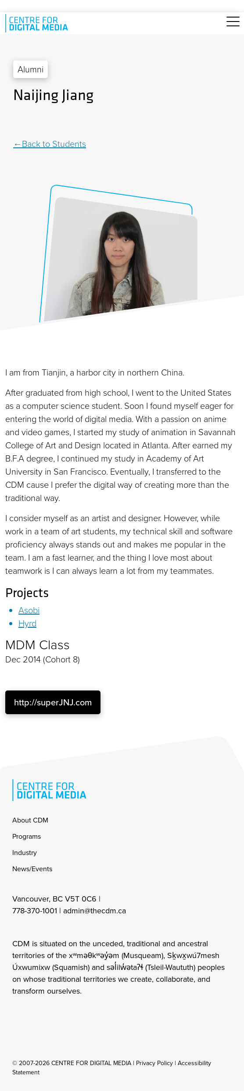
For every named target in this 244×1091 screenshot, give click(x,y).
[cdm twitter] (57, 1014)
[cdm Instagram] (18, 1014)
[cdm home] (38, 23)
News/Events (32, 869)
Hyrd (27, 623)
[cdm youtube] (76, 1014)
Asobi (28, 610)
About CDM (30, 820)
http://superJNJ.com (53, 702)
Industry (24, 853)
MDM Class (37, 645)
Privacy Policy (154, 1063)
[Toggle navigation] (233, 26)
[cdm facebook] (38, 1014)
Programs (26, 836)
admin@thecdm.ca (94, 910)
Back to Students (54, 143)
